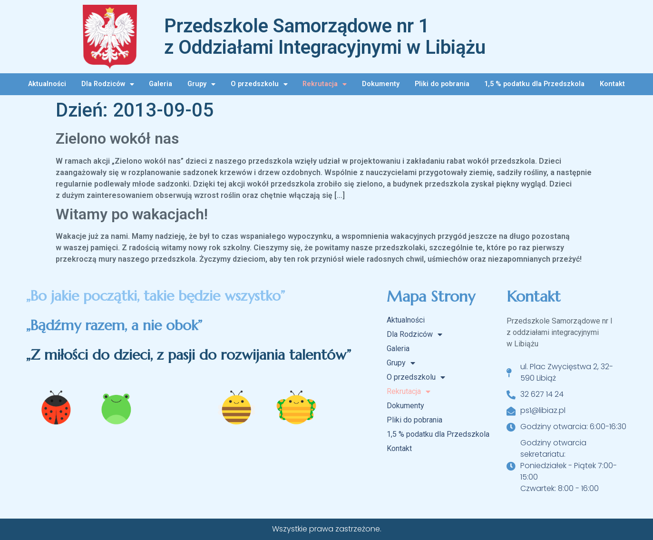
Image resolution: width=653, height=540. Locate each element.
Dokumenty (381, 84)
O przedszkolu (259, 84)
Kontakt (612, 84)
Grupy (201, 84)
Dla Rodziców (107, 84)
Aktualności (47, 84)
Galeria (160, 84)
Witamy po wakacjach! (132, 214)
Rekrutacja (324, 84)
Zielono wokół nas (117, 138)
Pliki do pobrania (442, 84)
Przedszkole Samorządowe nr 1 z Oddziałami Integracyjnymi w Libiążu (325, 37)
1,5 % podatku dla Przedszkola (534, 84)
